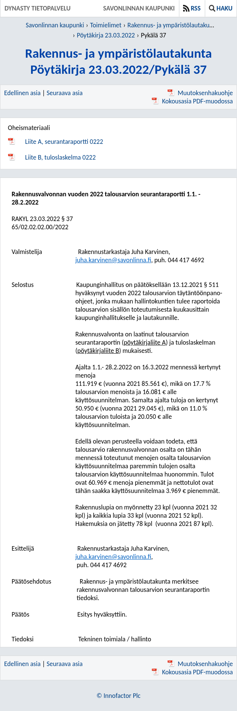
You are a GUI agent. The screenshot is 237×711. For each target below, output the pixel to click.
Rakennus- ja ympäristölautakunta (172, 25)
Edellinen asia (22, 93)
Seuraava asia (65, 93)
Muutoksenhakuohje (200, 93)
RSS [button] (192, 8)
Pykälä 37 (153, 35)
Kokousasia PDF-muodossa (192, 101)
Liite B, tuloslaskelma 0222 (60, 157)
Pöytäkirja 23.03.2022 (106, 35)
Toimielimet (105, 25)
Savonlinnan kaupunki (139, 8)
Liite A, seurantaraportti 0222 (64, 141)
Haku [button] (221, 8)
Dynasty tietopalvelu (37, 8)
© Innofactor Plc (118, 696)
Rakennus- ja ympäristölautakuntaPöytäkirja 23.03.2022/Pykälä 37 (118, 61)
